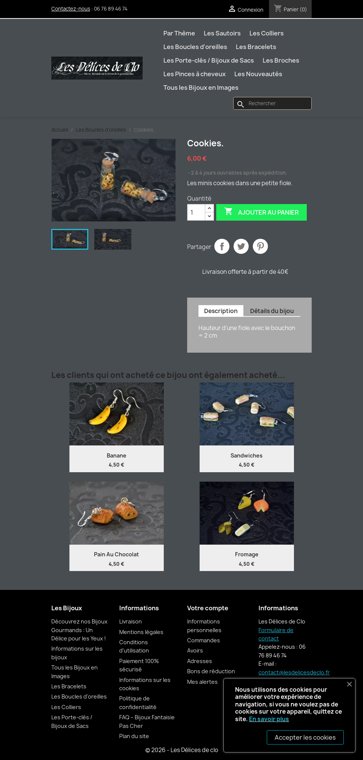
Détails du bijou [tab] (272, 311)
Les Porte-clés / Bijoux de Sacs (208, 60)
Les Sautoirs (222, 33)
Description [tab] (221, 311)
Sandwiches (247, 455)
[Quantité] (196, 212)
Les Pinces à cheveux (194, 74)
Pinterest (260, 246)
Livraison (130, 621)
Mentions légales (141, 632)
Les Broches (281, 60)
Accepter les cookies (305, 737)
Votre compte (207, 608)
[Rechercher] (272, 103)
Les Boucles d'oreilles (195, 47)
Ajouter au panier (261, 212)
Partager (221, 246)
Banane (116, 455)
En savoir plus (269, 719)
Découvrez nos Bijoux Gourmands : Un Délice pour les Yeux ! (79, 630)
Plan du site (134, 736)
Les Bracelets (256, 47)
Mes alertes (202, 681)
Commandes (203, 640)
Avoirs (195, 650)
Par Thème (179, 33)
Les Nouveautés (258, 74)
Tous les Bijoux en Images (200, 87)
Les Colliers (266, 33)
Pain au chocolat (116, 554)
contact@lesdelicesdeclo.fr (294, 672)
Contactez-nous (70, 8)
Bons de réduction (211, 671)
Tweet (241, 246)
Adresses (199, 661)
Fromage (246, 554)
